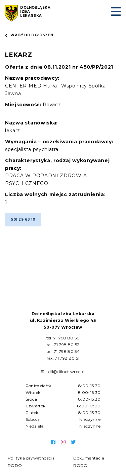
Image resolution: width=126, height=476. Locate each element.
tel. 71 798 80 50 (63, 337)
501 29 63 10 (23, 219)
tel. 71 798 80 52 (63, 344)
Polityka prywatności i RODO (31, 461)
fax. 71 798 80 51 (63, 358)
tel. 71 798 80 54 (63, 351)
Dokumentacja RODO (88, 461)
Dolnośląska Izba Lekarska (35, 12)
